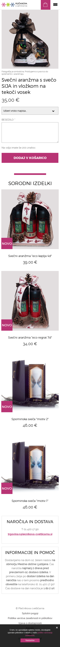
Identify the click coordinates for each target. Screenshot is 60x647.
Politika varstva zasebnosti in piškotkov (30, 618)
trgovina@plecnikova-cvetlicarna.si (30, 534)
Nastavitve (29, 640)
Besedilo (8, 119)
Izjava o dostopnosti (30, 623)
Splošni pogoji (30, 613)
